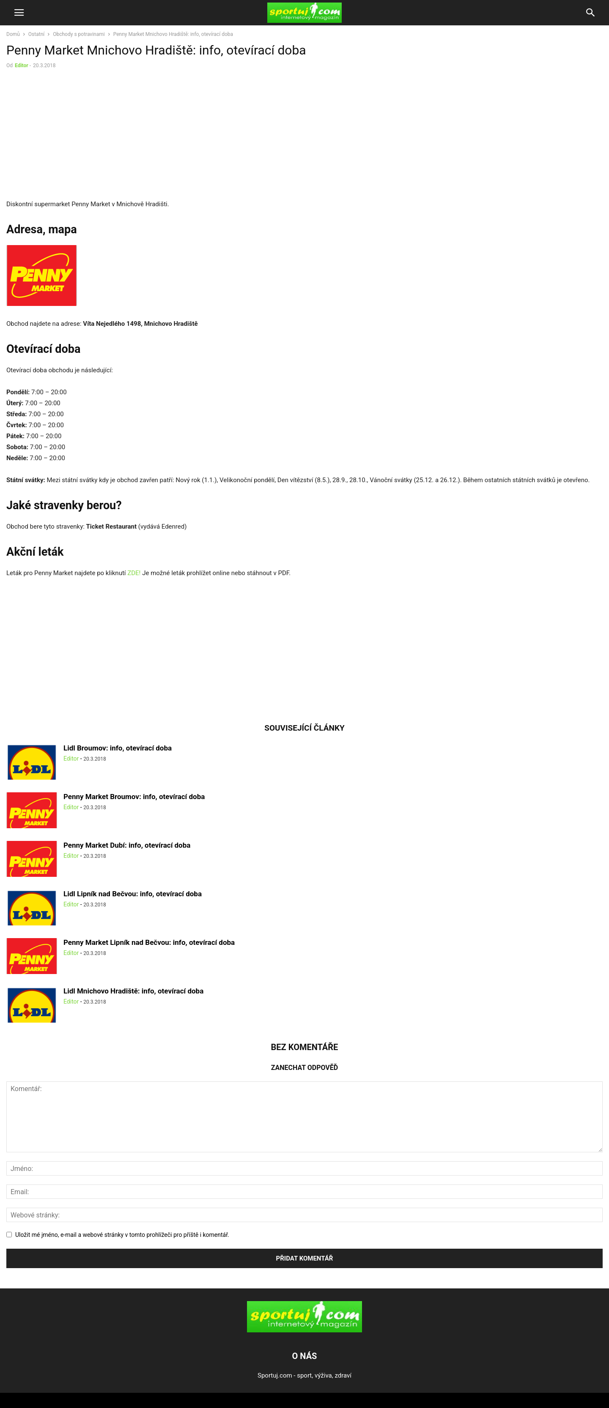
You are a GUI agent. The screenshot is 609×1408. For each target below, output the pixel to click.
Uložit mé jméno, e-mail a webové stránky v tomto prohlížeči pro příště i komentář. (122, 1234)
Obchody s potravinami (78, 34)
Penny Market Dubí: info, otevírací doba (126, 845)
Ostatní (36, 34)
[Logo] (304, 1330)
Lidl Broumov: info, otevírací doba (117, 748)
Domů (13, 34)
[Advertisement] (77, 136)
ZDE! (133, 573)
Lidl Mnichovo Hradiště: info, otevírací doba (133, 991)
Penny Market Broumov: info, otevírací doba (134, 796)
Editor (21, 65)
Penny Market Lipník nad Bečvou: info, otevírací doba (149, 942)
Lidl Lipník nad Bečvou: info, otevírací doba (132, 894)
